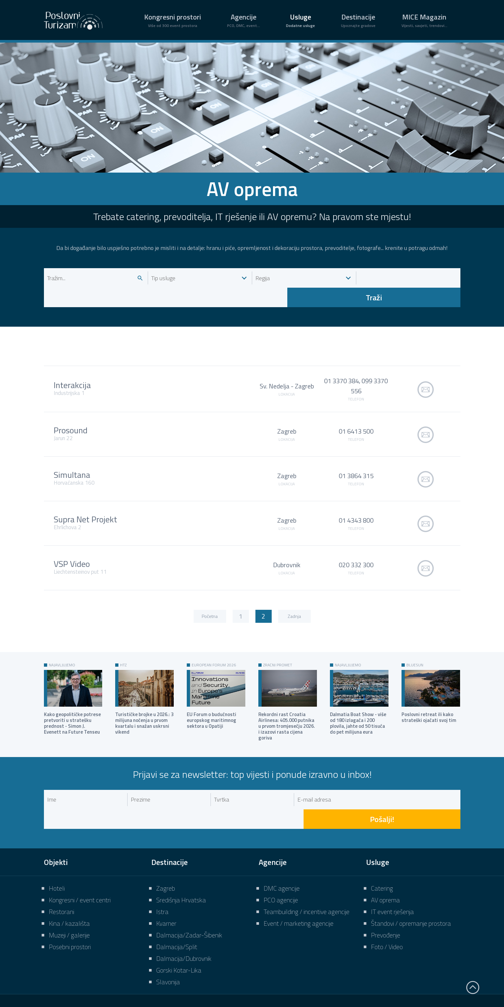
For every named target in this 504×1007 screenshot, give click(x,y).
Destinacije (358, 20)
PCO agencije (281, 861)
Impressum (271, 978)
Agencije (243, 20)
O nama (234, 978)
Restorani (61, 873)
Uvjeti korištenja (354, 978)
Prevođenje (385, 896)
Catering (382, 849)
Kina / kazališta (69, 884)
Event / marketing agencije (299, 884)
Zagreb (165, 849)
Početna (210, 596)
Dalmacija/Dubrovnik (183, 919)
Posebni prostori (70, 908)
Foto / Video (387, 908)
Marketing (310, 978)
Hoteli (57, 849)
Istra (162, 873)
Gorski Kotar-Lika (178, 931)
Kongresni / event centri (80, 861)
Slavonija (168, 943)
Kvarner (166, 884)
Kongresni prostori (172, 20)
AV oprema (385, 861)
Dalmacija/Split (176, 908)
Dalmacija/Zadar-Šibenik (189, 896)
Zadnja (294, 596)
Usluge (300, 20)
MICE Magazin (424, 20)
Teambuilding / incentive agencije (306, 873)
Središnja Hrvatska (181, 861)
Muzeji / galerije (69, 896)
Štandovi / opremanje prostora (411, 884)
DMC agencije (282, 849)
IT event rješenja (392, 873)
